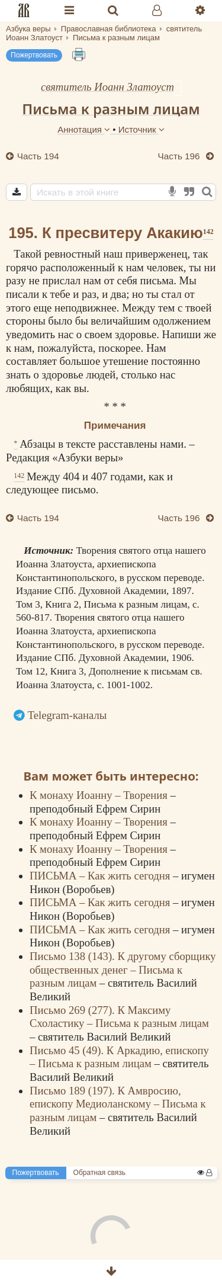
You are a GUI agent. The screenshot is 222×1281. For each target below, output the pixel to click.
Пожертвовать (34, 55)
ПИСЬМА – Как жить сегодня (101, 875)
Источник (141, 129)
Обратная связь (99, 1172)
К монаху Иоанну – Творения (100, 795)
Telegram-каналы (67, 715)
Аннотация (84, 129)
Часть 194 (37, 156)
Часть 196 (180, 156)
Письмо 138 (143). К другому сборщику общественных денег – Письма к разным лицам (123, 969)
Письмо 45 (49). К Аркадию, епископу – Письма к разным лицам (119, 1057)
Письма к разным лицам (111, 108)
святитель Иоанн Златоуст (107, 87)
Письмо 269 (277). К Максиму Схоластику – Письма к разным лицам (119, 1017)
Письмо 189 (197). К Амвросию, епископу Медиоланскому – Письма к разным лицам (118, 1103)
